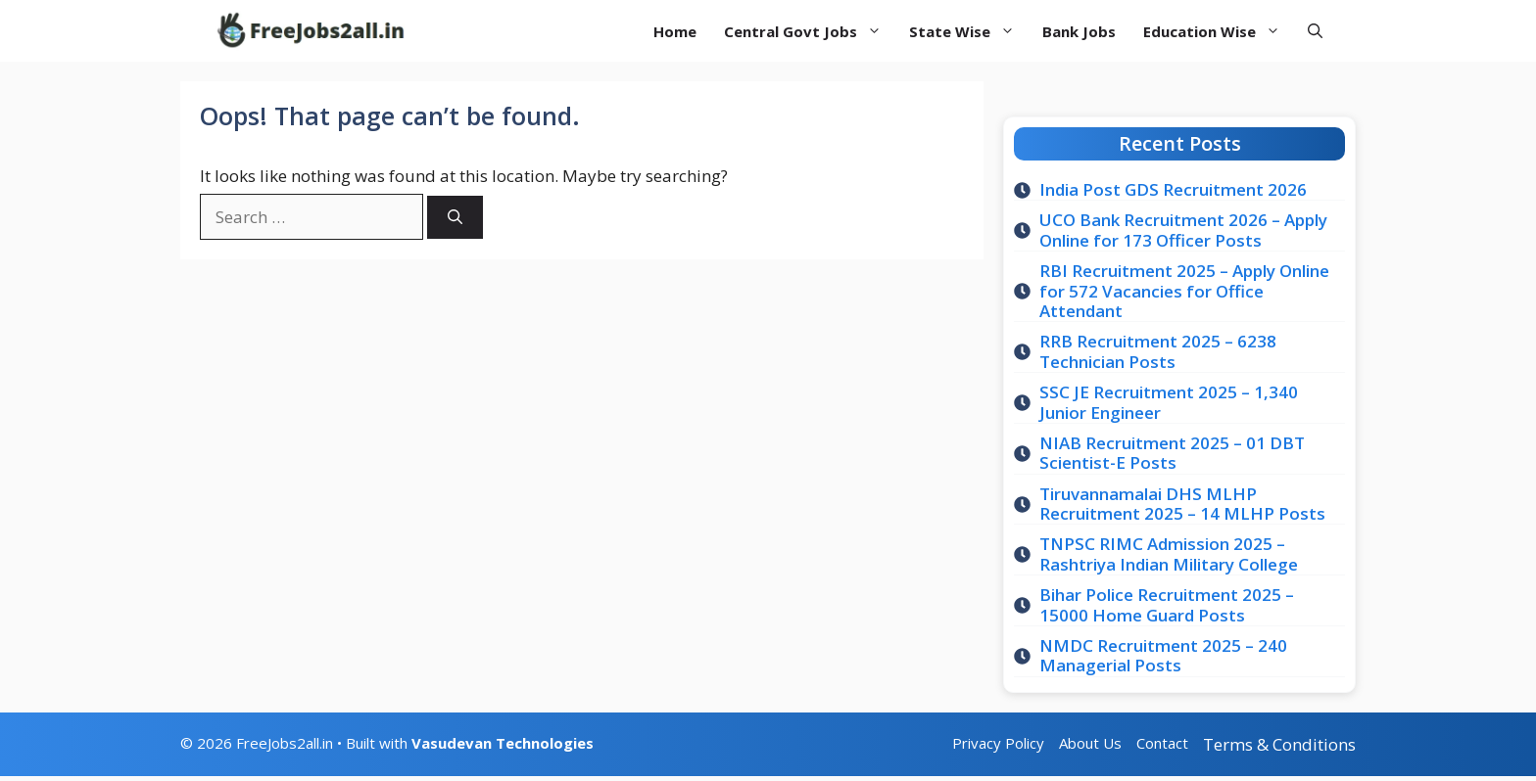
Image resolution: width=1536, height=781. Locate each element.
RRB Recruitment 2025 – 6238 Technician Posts (1157, 351)
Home (674, 31)
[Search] (455, 218)
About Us (1090, 743)
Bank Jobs (1079, 31)
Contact (1162, 743)
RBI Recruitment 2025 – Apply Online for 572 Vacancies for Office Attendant (1184, 290)
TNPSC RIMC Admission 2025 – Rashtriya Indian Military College (1168, 553)
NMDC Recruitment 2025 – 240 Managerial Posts (1163, 655)
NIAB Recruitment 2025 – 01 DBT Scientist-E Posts (1172, 453)
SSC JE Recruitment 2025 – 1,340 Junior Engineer (1168, 402)
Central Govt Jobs (809, 31)
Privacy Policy (998, 743)
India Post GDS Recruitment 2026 (1173, 189)
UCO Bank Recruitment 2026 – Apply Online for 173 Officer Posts (1183, 229)
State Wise (969, 31)
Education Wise (1218, 31)
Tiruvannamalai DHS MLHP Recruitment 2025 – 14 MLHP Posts (1182, 503)
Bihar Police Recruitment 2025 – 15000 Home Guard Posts (1166, 604)
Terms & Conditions (1279, 744)
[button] (1315, 31)
